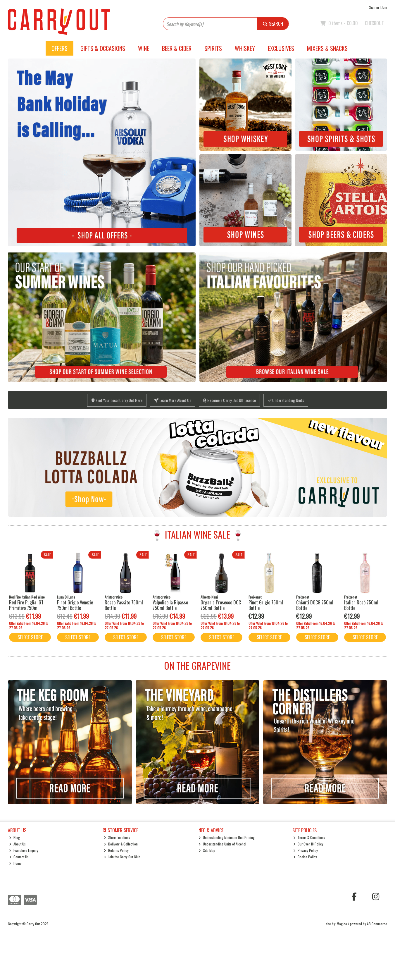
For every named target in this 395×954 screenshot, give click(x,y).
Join (384, 7)
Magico (342, 923)
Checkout (374, 23)
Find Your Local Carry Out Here (117, 400)
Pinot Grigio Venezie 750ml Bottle (75, 605)
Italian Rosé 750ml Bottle (361, 605)
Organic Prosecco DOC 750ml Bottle (221, 605)
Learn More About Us (172, 400)
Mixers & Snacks (327, 48)
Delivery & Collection (121, 843)
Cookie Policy (305, 856)
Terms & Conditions (309, 837)
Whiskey (245, 48)
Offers (59, 48)
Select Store (30, 637)
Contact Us (19, 856)
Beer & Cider (177, 48)
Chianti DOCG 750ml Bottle (314, 605)
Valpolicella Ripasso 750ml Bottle (170, 605)
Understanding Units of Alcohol (222, 843)
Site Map (207, 850)
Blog (14, 837)
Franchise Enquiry (23, 850)
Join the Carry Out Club (122, 856)
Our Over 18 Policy (308, 843)
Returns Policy (116, 850)
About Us (17, 843)
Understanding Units (286, 400)
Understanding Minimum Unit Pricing (227, 837)
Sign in (374, 7)
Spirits (213, 48)
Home (15, 863)
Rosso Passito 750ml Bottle (124, 605)
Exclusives (281, 48)
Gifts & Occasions (102, 48)
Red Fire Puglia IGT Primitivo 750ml (26, 605)
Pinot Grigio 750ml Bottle (266, 605)
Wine (143, 48)
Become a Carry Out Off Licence (229, 400)
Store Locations (117, 837)
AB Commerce (377, 923)
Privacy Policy (305, 850)
